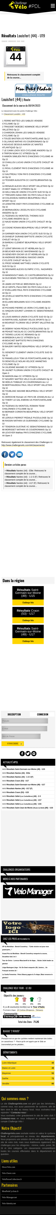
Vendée (5, 1083)
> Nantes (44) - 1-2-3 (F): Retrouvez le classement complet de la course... (27, 478)
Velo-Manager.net (9, 1197)
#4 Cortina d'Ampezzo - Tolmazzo (30, 1010)
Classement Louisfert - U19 (14, 114)
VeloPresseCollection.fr (12, 1179)
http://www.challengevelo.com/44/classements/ (23, 445)
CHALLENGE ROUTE (33, 95)
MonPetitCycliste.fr (10, 1191)
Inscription (14, 714)
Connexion (42, 714)
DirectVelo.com (8, 1167)
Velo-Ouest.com (9, 1173)
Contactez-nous (18, 1112)
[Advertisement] (28, 23)
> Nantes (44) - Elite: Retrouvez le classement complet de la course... (25, 472)
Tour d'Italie (39, 1007)
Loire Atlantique (9, 1063)
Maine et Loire (8, 1068)
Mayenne (6, 1073)
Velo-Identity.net (9, 1203)
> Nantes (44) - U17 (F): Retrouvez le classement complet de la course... (27, 484)
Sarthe (5, 1078)
